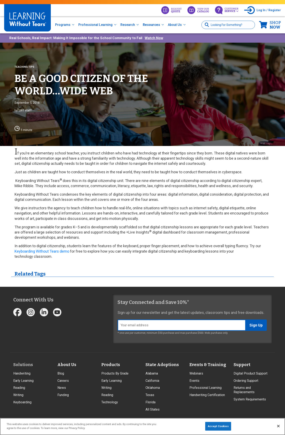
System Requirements (250, 399)
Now (275, 25)
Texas (150, 395)
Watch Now (154, 38)
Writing (18, 395)
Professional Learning (95, 25)
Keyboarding (22, 402)
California (152, 381)
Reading (19, 388)
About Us (175, 25)
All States (153, 409)
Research (127, 25)
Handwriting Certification (207, 395)
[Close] (278, 426)
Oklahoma (153, 388)
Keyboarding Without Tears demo (42, 251)
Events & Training (207, 364)
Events (194, 381)
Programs (62, 25)
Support (242, 364)
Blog (60, 373)
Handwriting (21, 373)
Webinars (196, 373)
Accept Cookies (218, 426)
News (61, 388)
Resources (151, 25)
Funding (63, 395)
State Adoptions (162, 364)
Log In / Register (269, 10)
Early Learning (23, 381)
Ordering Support (246, 381)
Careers (63, 381)
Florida (150, 402)
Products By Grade (115, 373)
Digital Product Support (250, 373)
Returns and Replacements (244, 390)
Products (110, 364)
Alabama (152, 373)
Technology (109, 402)
